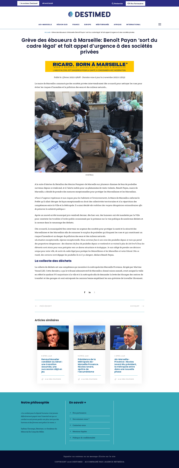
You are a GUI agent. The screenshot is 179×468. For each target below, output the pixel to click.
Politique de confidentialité (84, 437)
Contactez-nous (79, 425)
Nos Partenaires (135, 3)
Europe (87, 24)
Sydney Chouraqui (28, 429)
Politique (57, 379)
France (75, 24)
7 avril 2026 (119, 356)
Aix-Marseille (45, 24)
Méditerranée (102, 24)
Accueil (47, 32)
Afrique (117, 24)
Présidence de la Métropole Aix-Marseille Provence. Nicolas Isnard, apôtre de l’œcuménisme (88, 365)
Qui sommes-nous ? (81, 419)
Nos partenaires (79, 413)
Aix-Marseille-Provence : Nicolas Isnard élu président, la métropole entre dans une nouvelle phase (125, 365)
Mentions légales (80, 431)
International (133, 24)
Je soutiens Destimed (28, 3)
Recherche (117, 3)
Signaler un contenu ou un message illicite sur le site (90, 456)
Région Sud (62, 24)
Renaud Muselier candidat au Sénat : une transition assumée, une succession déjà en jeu (52, 365)
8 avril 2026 (46, 356)
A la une (48, 379)
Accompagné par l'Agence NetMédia (104, 462)
